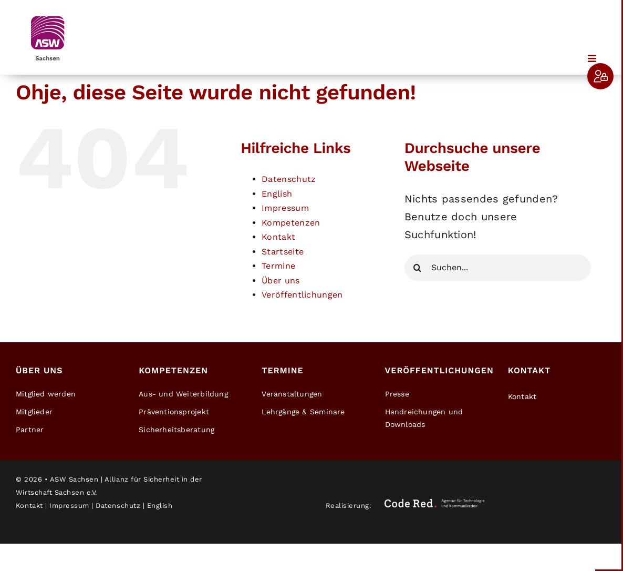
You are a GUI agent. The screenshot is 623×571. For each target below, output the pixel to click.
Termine (278, 266)
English (277, 194)
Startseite (283, 252)
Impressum (285, 208)
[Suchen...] (497, 267)
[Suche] (417, 267)
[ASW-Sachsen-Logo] (47, 15)
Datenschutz (289, 179)
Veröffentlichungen (302, 295)
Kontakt (278, 237)
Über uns (280, 281)
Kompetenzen (291, 223)
